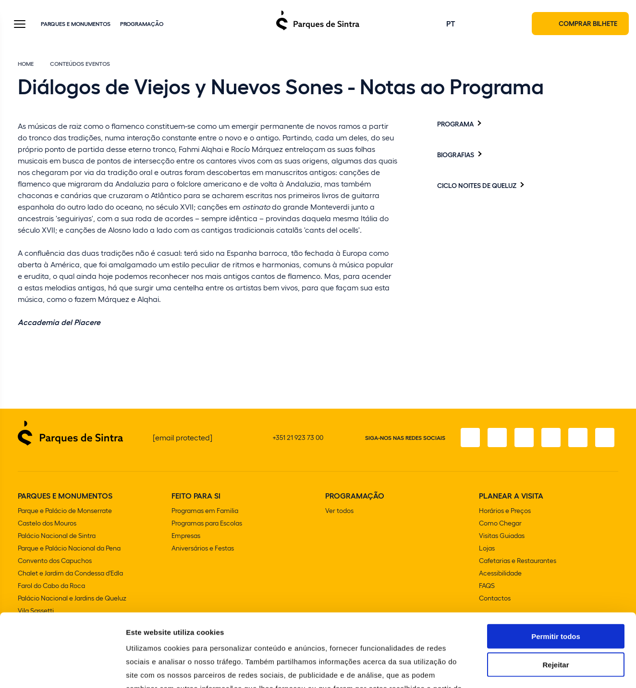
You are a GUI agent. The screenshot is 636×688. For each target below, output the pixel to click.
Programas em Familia (204, 510)
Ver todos (339, 510)
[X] (524, 437)
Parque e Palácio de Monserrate (65, 510)
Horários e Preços (505, 510)
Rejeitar (555, 592)
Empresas (185, 535)
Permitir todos (555, 563)
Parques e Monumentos (75, 23)
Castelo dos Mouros (47, 523)
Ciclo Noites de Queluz (476, 185)
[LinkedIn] (604, 437)
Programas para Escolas (206, 523)
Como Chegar (500, 523)
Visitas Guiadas (502, 535)
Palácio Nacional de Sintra (57, 535)
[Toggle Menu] (19, 24)
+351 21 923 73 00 (297, 437)
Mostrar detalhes (527, 669)
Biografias (455, 154)
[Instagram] (497, 437)
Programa (455, 123)
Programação (141, 23)
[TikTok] (551, 437)
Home (26, 63)
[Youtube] (577, 437)
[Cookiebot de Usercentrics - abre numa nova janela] (62, 669)
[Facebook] (470, 437)
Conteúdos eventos (80, 63)
